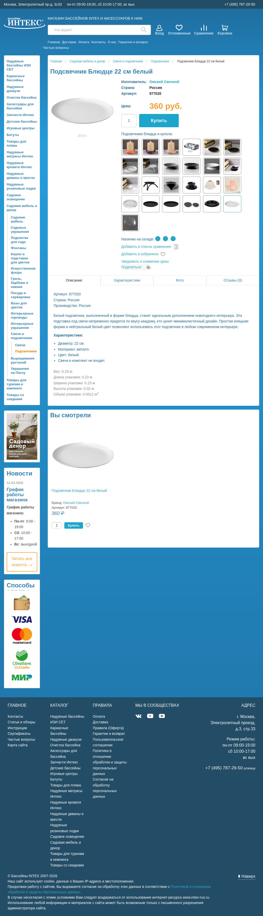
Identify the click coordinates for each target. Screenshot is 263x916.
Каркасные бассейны (16, 78)
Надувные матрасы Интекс (20, 154)
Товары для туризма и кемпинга (16, 384)
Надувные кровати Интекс (19, 165)
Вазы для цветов (19, 305)
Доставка (69, 42)
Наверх (246, 876)
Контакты (98, 42)
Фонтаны (18, 248)
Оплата (83, 42)
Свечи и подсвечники (21, 336)
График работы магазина (17, 494)
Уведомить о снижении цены (145, 261)
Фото (180, 280)
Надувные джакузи (15, 89)
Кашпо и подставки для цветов (20, 258)
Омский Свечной (164, 82)
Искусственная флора (22, 270)
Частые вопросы (56, 48)
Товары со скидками (15, 397)
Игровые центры (20, 128)
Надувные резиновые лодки (21, 186)
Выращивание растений (22, 360)
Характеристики (127, 280)
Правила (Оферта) (108, 728)
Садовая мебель (18, 219)
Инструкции (17, 728)
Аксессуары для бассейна (20, 106)
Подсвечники (22, 351)
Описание (74, 280)
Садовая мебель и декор (22, 208)
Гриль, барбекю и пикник (19, 283)
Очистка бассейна (22, 97)
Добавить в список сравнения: (146, 247)
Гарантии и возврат (133, 42)
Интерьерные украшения (22, 326)
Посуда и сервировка (20, 295)
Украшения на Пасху (20, 371)
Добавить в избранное (140, 254)
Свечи (20, 345)
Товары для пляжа (16, 143)
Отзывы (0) (233, 280)
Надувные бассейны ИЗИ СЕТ (19, 65)
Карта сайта (18, 745)
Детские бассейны (22, 121)
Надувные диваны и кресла (21, 176)
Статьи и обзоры (21, 722)
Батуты (13, 135)
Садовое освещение (16, 197)
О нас (112, 42)
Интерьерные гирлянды (22, 315)
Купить (159, 120)
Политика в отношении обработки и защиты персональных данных (110, 762)
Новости (19, 473)
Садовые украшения (20, 230)
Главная (54, 42)
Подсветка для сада (19, 240)
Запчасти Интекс (20, 115)
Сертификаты (19, 734)
